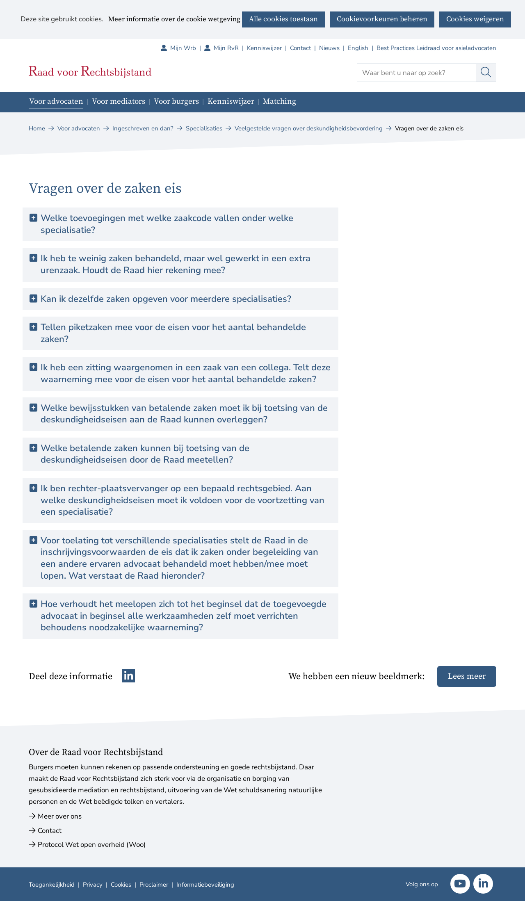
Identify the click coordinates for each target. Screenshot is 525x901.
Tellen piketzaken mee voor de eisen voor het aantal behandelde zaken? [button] (173, 333)
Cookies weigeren (475, 19)
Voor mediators (118, 101)
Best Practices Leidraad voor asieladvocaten (436, 48)
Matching (279, 101)
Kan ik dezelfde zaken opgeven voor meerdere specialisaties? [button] (166, 299)
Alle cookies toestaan (283, 19)
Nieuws (329, 48)
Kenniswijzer (264, 48)
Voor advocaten (56, 101)
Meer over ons (60, 816)
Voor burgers (176, 101)
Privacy (93, 884)
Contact (300, 48)
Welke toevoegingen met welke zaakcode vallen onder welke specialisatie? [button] (167, 224)
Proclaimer (153, 884)
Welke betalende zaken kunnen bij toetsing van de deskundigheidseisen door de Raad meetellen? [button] (145, 454)
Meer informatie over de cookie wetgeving (174, 20)
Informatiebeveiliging (205, 884)
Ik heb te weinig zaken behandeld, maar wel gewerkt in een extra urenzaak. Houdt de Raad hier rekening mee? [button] (175, 264)
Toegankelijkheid (52, 884)
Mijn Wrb (187, 48)
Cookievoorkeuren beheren (382, 19)
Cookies (121, 884)
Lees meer (467, 676)
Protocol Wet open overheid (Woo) (92, 844)
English (358, 48)
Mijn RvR (230, 48)
